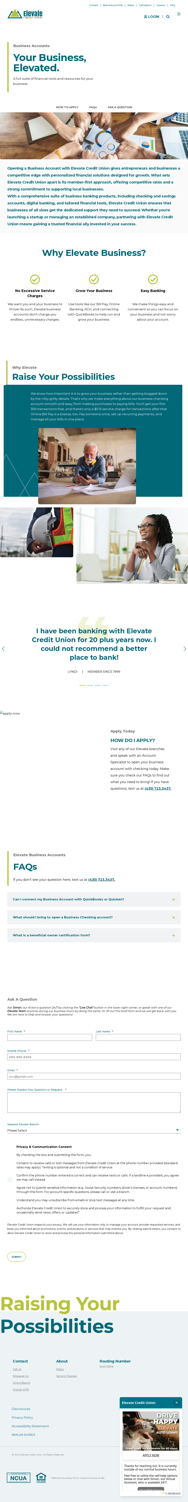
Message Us (21, 1376)
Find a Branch (21, 1383)
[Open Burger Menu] (178, 14)
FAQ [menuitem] (172, 5)
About (62, 1361)
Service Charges (66, 1376)
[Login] (151, 16)
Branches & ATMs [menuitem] (113, 5)
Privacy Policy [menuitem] (22, 1417)
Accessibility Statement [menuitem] (30, 1426)
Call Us (17, 1369)
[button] (82, 685)
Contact (20, 1361)
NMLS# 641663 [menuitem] (23, 1435)
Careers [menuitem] (160, 5)
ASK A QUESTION (120, 107)
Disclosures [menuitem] (21, 1409)
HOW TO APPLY (67, 107)
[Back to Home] (24, 14)
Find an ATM (21, 1389)
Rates (60, 1369)
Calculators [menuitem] (145, 5)
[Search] (168, 16)
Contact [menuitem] (93, 5)
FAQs (93, 107)
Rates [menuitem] (131, 5)
